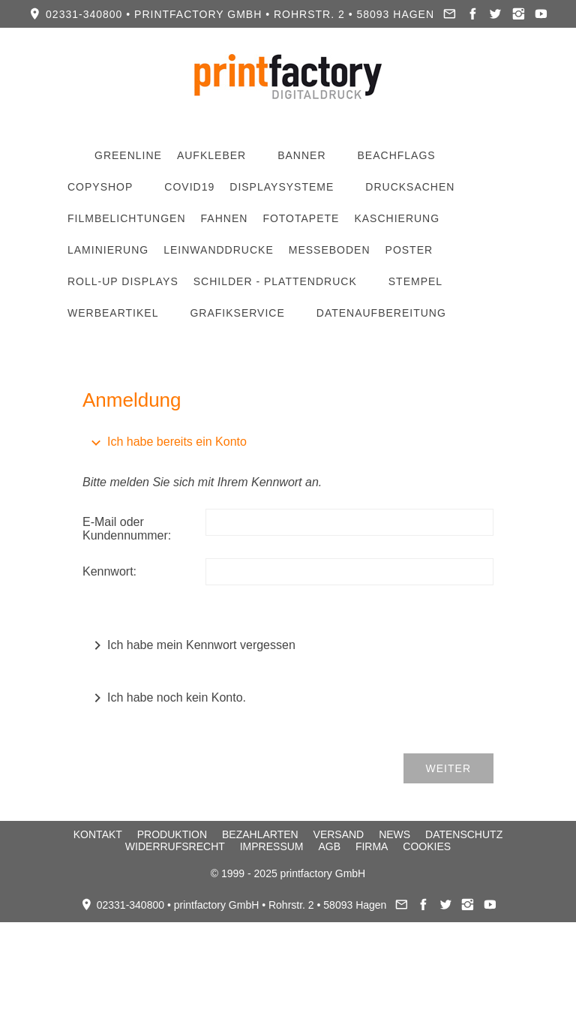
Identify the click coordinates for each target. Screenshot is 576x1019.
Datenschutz (463, 834)
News (394, 834)
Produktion (172, 834)
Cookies (427, 846)
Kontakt (98, 834)
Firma (372, 846)
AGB (329, 846)
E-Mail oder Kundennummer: (126, 529)
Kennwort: (109, 571)
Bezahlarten (260, 834)
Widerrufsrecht (175, 846)
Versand (339, 834)
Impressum (272, 846)
